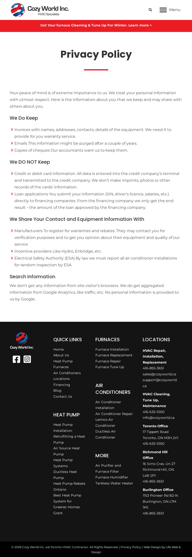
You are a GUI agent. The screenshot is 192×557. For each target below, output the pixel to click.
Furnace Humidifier (111, 477)
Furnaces (61, 367)
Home (58, 349)
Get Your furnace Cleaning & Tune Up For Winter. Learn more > (96, 25)
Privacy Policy (131, 547)
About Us (61, 355)
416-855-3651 (153, 368)
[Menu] (170, 10)
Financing (61, 385)
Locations (61, 379)
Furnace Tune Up (109, 367)
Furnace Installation (112, 349)
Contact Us (62, 396)
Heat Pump (63, 361)
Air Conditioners (67, 373)
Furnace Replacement (113, 355)
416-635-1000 (153, 412)
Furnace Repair (108, 361)
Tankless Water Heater (114, 483)
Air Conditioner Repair (114, 414)
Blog (57, 390)
